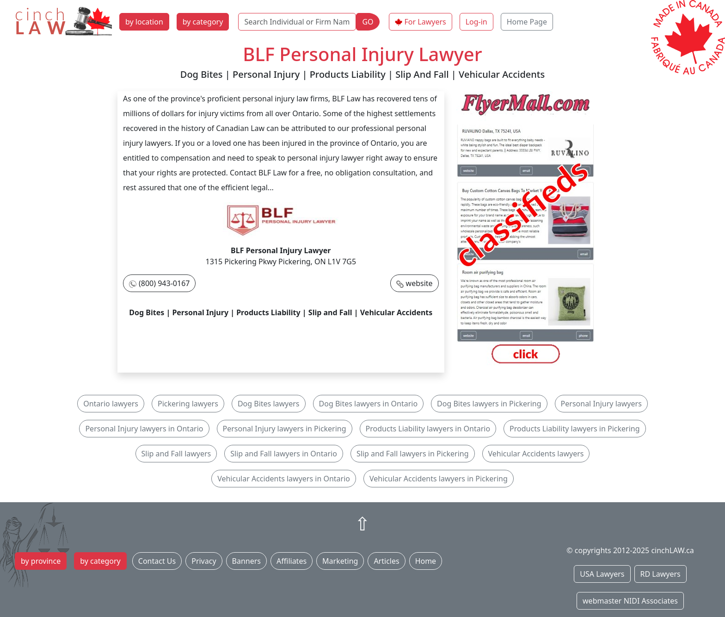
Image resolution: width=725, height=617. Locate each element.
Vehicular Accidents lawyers (536, 454)
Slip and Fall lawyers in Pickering (412, 454)
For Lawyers (425, 22)
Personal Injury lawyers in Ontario (144, 429)
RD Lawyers (660, 574)
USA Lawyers (602, 574)
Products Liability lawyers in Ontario (428, 429)
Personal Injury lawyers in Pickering (284, 429)
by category (203, 22)
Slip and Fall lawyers (176, 454)
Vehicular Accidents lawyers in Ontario (283, 479)
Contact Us (157, 561)
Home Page (527, 22)
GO (367, 22)
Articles (386, 561)
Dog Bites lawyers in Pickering (489, 404)
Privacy (203, 561)
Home (425, 561)
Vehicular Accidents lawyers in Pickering (438, 479)
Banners (246, 561)
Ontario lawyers (110, 404)
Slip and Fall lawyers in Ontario (283, 454)
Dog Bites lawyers (269, 404)
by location (144, 22)
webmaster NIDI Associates (630, 601)
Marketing (340, 561)
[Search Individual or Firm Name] (297, 22)
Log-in (476, 22)
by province (41, 561)
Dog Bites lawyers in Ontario (368, 404)
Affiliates (291, 561)
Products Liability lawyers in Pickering (574, 429)
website (419, 283)
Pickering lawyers (188, 404)
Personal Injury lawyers (601, 404)
